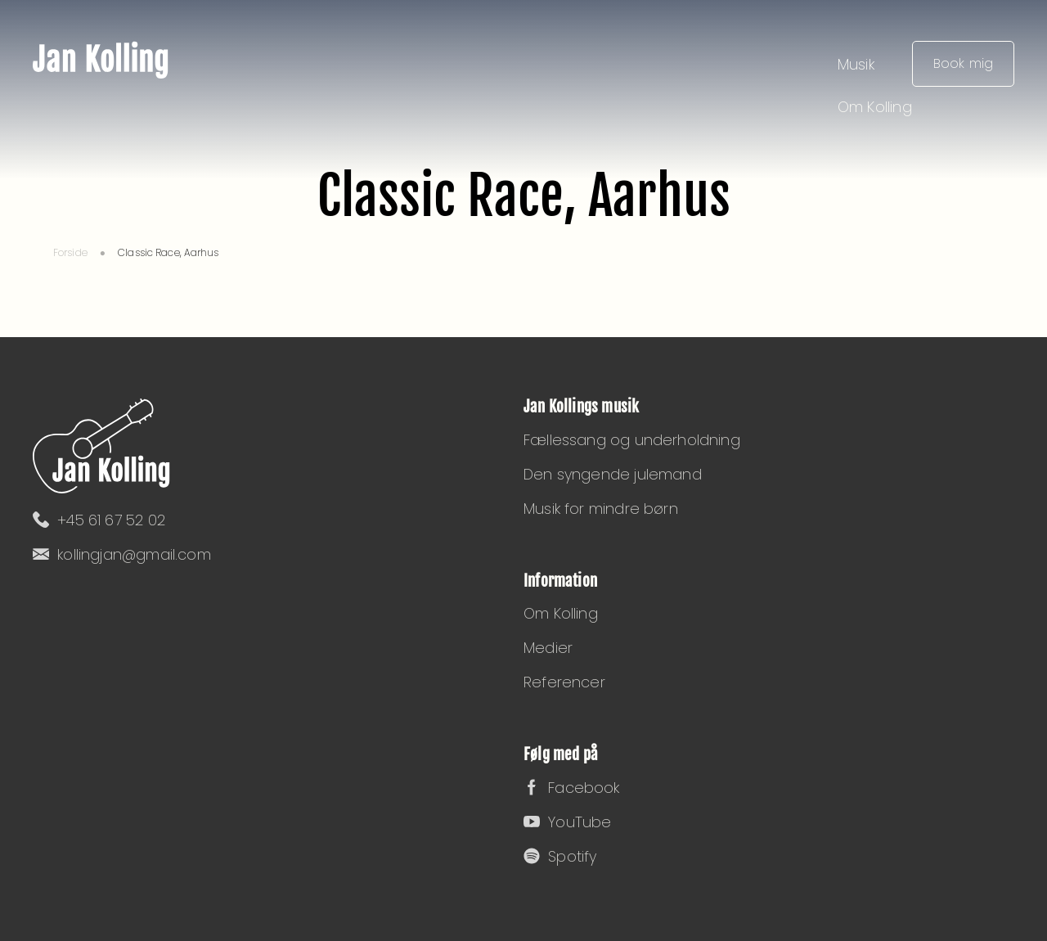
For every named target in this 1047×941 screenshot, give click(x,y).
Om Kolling (875, 107)
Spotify (560, 856)
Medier (548, 647)
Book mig (963, 63)
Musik (856, 64)
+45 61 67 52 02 (99, 520)
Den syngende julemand (613, 474)
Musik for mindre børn (601, 508)
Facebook (572, 787)
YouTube (567, 822)
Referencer (564, 682)
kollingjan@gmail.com (122, 554)
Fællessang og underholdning (632, 440)
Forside (70, 252)
